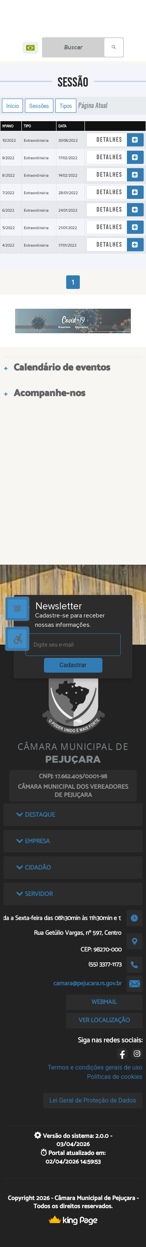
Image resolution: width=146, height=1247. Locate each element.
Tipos (66, 106)
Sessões (39, 106)
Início (12, 106)
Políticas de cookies (114, 1076)
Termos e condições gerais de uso (95, 1067)
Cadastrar (73, 665)
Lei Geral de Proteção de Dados (92, 1100)
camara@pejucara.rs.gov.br (87, 983)
